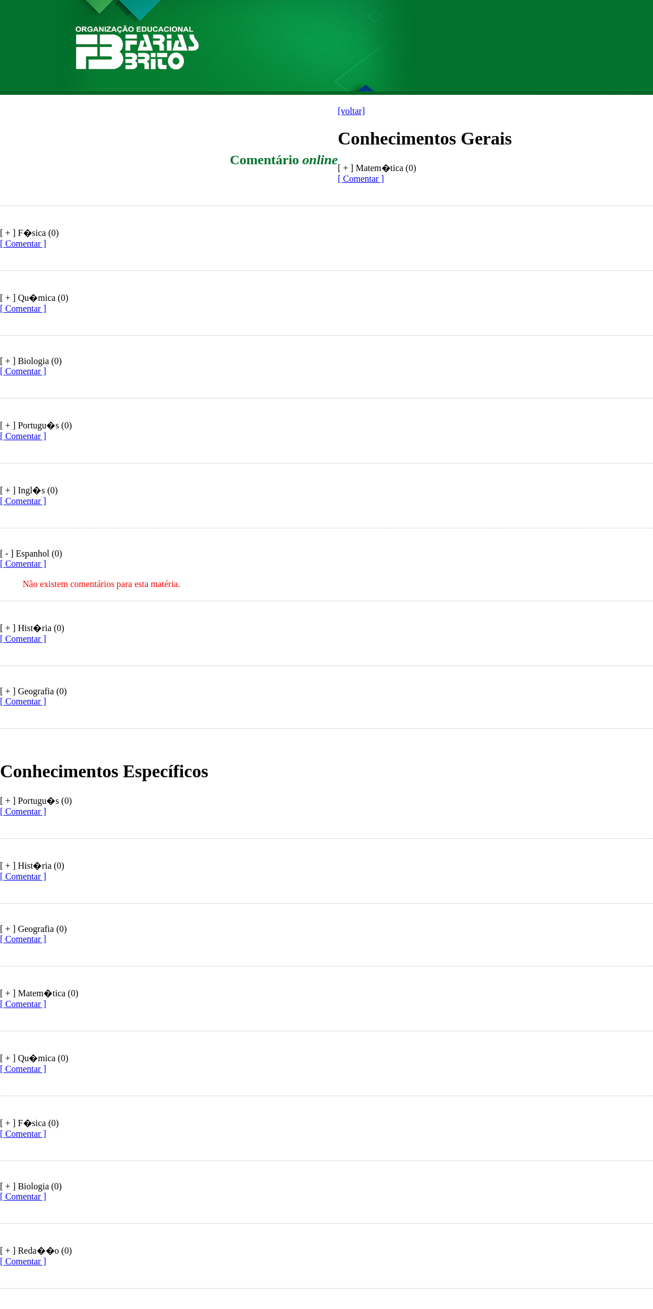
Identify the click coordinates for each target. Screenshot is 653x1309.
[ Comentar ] (361, 178)
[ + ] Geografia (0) (33, 691)
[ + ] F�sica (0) (29, 233)
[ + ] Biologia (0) (31, 361)
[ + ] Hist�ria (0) (32, 628)
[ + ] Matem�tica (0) (39, 993)
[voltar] (351, 111)
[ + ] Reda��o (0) (36, 1250)
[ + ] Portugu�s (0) (36, 425)
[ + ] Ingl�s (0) (29, 490)
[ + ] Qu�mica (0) (34, 298)
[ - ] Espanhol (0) (31, 553)
